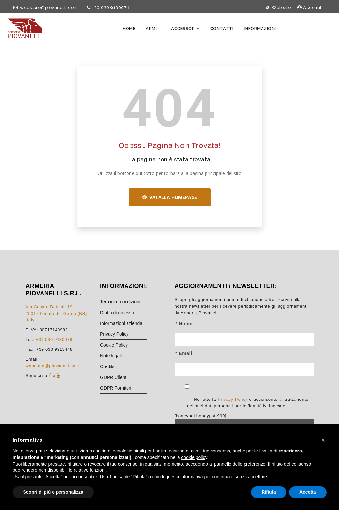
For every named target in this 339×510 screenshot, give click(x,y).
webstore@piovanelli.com (44, 7)
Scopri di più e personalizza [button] (53, 492)
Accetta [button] (307, 492)
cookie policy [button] (194, 457)
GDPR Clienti (113, 378)
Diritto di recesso (117, 313)
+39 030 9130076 (107, 7)
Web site (278, 7)
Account (309, 7)
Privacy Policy (114, 335)
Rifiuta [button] (269, 492)
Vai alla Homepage (169, 199)
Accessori (185, 28)
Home (129, 28)
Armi (153, 28)
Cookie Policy (114, 345)
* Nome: (185, 324)
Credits (107, 367)
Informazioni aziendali (122, 324)
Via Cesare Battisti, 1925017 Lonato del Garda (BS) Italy (56, 314)
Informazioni (262, 28)
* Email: (185, 354)
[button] (323, 440)
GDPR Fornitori (115, 389)
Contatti (222, 28)
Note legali (111, 356)
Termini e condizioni (120, 302)
